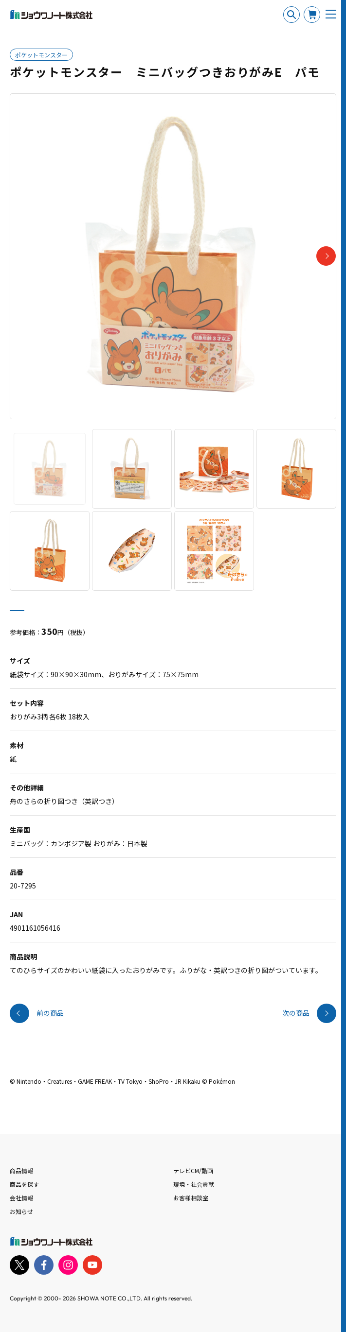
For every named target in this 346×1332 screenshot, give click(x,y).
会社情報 (21, 1198)
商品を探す (24, 1184)
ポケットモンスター (41, 55)
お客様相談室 (190, 1198)
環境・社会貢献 (193, 1184)
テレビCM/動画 (193, 1170)
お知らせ (21, 1211)
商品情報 (21, 1170)
